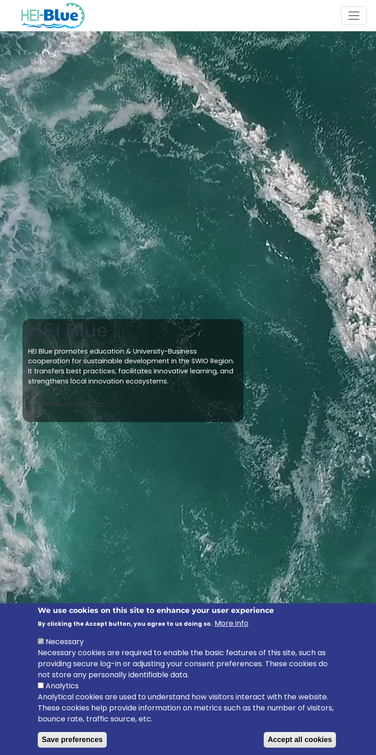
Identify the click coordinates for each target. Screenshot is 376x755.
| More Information (70, 404)
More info (231, 625)
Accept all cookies (300, 742)
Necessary (65, 644)
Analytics (62, 688)
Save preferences (72, 742)
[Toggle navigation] (354, 15)
